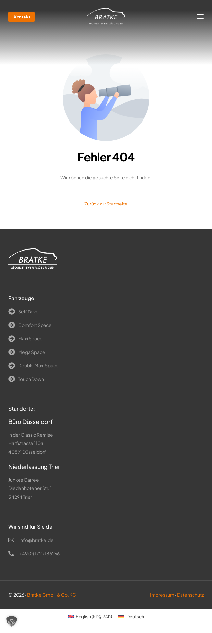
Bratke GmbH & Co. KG (51, 595)
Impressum (162, 595)
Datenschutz (190, 595)
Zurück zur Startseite (106, 203)
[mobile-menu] (195, 17)
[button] (11, 621)
